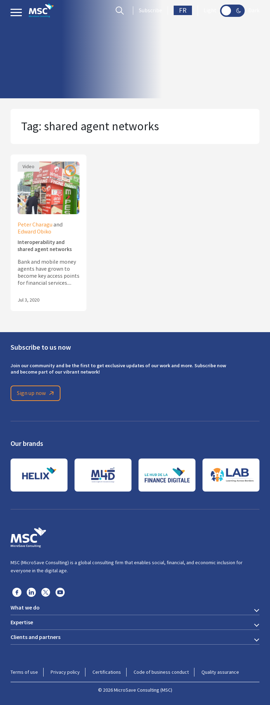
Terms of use (24, 672)
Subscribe (150, 10)
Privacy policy (65, 672)
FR (183, 10)
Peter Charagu (35, 224)
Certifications (106, 672)
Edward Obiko (34, 231)
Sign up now (36, 393)
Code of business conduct (161, 672)
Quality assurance (220, 672)
